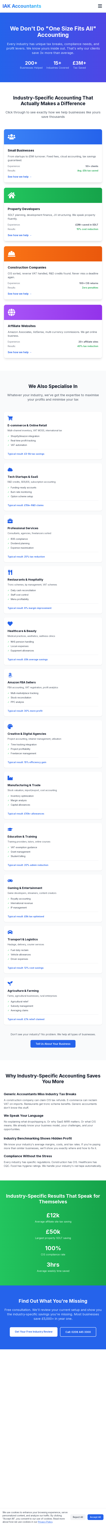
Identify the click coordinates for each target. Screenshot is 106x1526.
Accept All (95, 1517)
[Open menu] (100, 6)
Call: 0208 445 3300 (78, 1332)
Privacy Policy (45, 1521)
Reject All (78, 1517)
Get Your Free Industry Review (33, 1331)
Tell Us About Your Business (53, 1043)
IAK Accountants (22, 6)
